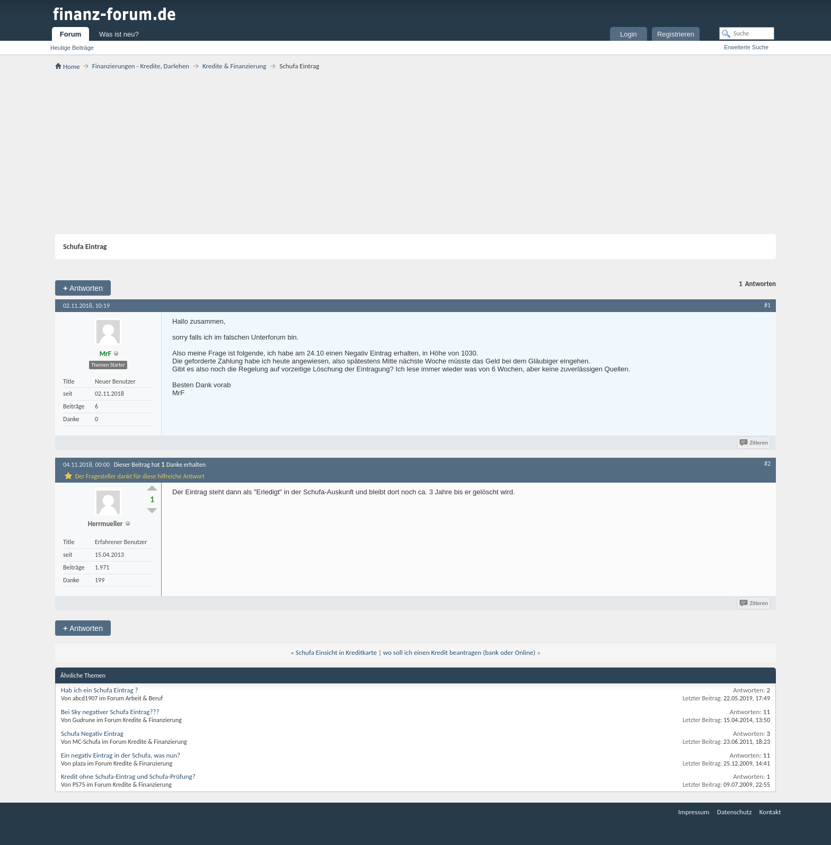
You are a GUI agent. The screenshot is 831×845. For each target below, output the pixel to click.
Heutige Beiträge (72, 48)
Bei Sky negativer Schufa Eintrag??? (110, 712)
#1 (767, 305)
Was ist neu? (119, 34)
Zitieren (754, 442)
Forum (70, 34)
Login (628, 34)
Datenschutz (734, 812)
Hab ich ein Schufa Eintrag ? (99, 690)
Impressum (694, 812)
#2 (767, 463)
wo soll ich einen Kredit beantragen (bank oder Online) (459, 652)
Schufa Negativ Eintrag (92, 733)
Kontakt (770, 812)
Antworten (83, 287)
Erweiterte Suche (746, 47)
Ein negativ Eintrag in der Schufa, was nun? (120, 755)
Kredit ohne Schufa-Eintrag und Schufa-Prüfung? (128, 776)
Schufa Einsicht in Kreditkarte (336, 652)
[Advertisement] (415, 152)
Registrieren (675, 34)
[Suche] (746, 33)
